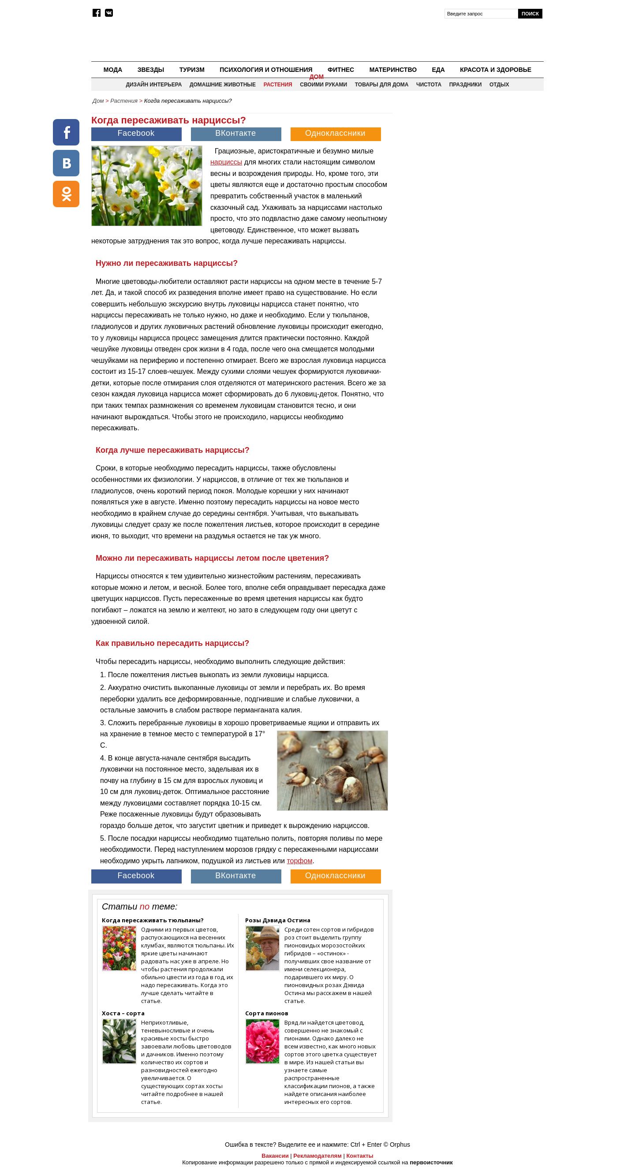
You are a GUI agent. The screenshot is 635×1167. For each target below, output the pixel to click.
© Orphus (397, 1144)
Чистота (428, 85)
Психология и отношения (266, 69)
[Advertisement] (469, 170)
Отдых (499, 85)
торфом (299, 861)
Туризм (192, 69)
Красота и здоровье (495, 69)
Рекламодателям (317, 1155)
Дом (317, 76)
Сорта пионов (266, 1013)
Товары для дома (382, 85)
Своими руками (323, 85)
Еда (438, 69)
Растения (278, 85)
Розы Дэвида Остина (277, 920)
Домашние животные (223, 85)
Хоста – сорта (123, 1013)
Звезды (151, 69)
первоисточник (431, 1162)
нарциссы (226, 162)
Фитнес (341, 69)
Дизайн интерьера (154, 85)
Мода (113, 69)
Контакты (359, 1155)
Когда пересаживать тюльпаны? (153, 920)
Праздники (465, 85)
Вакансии (274, 1155)
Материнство (393, 69)
